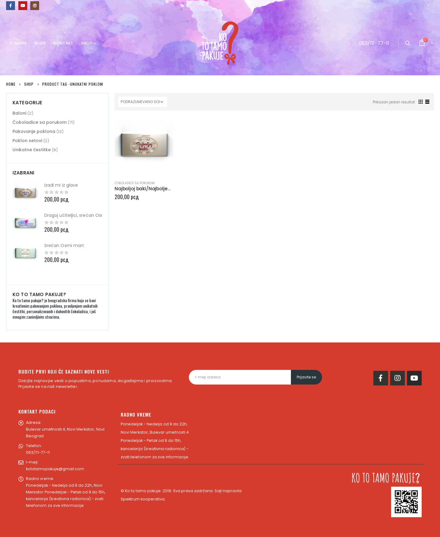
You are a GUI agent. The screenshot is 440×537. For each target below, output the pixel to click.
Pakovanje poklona (34, 131)
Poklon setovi (27, 141)
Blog (40, 43)
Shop (86, 43)
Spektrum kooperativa (143, 499)
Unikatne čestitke (32, 150)
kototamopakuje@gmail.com (55, 468)
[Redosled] (142, 102)
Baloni (19, 113)
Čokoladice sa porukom (135, 183)
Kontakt (63, 43)
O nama (18, 43)
